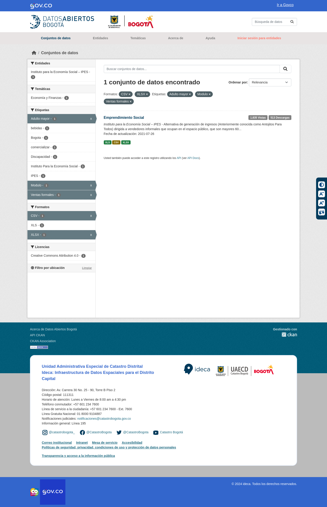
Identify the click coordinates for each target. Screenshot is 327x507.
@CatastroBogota (99, 432)
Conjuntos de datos (56, 38)
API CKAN (37, 335)
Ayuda (210, 38)
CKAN (285, 334)
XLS (107, 142)
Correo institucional (57, 442)
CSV (116, 142)
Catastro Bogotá (171, 432)
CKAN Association (43, 341)
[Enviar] (292, 22)
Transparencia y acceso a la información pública (78, 456)
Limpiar (87, 268)
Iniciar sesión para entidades (259, 38)
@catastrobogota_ (62, 432)
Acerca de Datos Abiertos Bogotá (53, 329)
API (179, 158)
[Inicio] (34, 53)
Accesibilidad (132, 442)
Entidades (100, 38)
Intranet (82, 442)
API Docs (193, 158)
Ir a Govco (285, 5)
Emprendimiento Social (124, 117)
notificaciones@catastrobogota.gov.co (104, 418)
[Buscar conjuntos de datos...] (274, 22)
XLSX (126, 142)
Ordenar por (238, 82)
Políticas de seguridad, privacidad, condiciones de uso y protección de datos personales (109, 447)
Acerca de (175, 38)
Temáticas (138, 38)
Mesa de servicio (104, 442)
